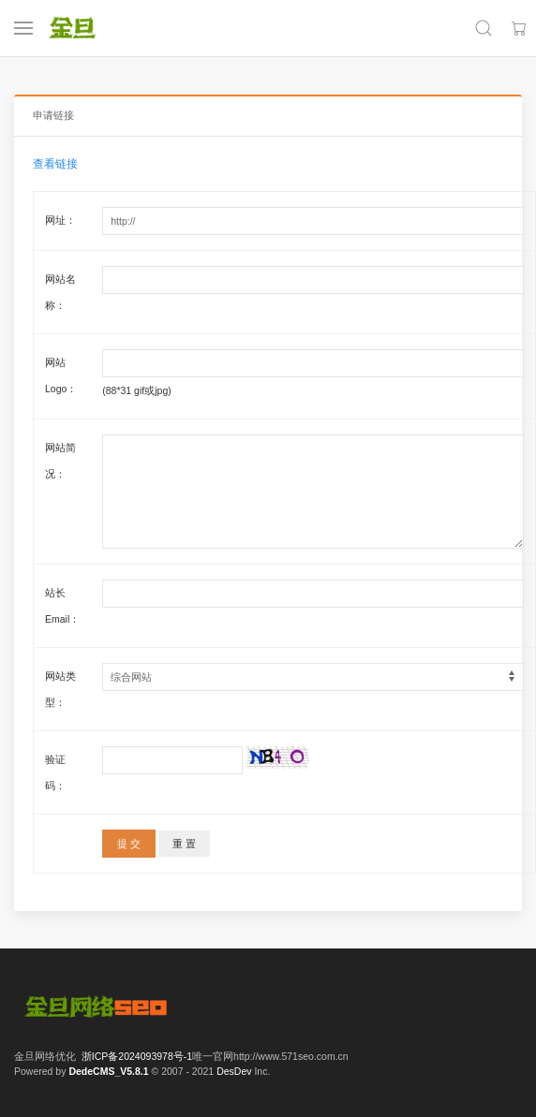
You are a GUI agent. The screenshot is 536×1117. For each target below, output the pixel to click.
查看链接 (55, 163)
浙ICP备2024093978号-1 (137, 1056)
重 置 (184, 843)
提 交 (129, 843)
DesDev (233, 1071)
